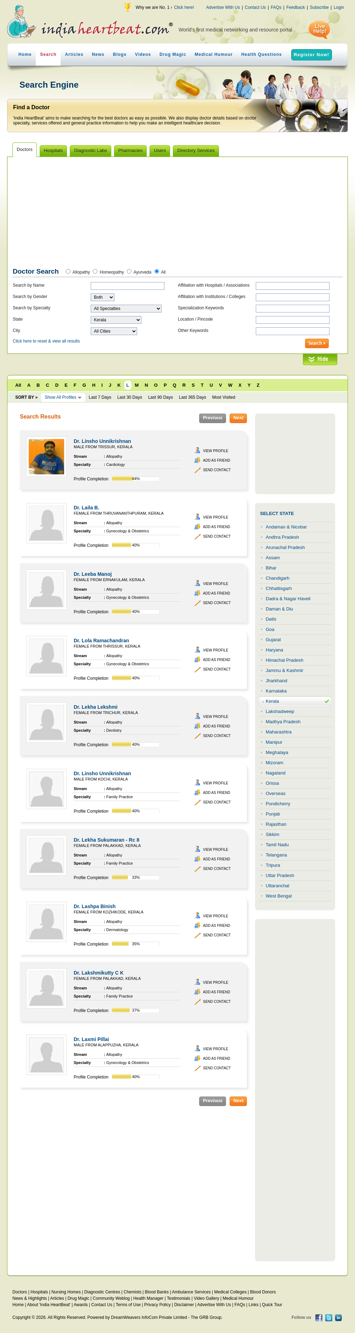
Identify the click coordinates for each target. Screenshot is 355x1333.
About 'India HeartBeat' (49, 1304)
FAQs (276, 7)
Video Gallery (206, 1298)
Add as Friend (216, 460)
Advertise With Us (223, 7)
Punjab (273, 814)
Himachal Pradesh (284, 660)
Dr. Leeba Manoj (93, 574)
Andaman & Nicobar (286, 527)
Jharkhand (276, 680)
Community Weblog (111, 1298)
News (98, 54)
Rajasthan (276, 824)
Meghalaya (277, 752)
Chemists (132, 1292)
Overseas (276, 793)
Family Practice (119, 797)
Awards (81, 1304)
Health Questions (261, 54)
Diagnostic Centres (102, 1292)
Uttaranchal (277, 885)
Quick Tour (272, 1304)
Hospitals (39, 1292)
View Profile (215, 451)
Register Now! (311, 54)
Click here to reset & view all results (46, 341)
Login (339, 7)
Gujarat (273, 639)
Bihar (271, 568)
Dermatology (117, 930)
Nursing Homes (66, 1292)
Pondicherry (278, 803)
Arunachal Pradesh (285, 547)
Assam (273, 557)
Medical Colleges (230, 1292)
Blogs (119, 54)
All (163, 272)
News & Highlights (29, 1298)
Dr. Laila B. (86, 507)
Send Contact (217, 470)
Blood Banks (157, 1292)
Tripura (273, 865)
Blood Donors (263, 1292)
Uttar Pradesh (280, 875)
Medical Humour (214, 54)
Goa (270, 629)
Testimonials (178, 1298)
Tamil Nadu (277, 844)
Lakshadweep (280, 711)
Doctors (19, 1292)
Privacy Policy (157, 1304)
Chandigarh (277, 578)
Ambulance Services (191, 1292)
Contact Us (255, 7)
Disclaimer (184, 1304)
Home (25, 54)
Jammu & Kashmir (284, 670)
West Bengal (279, 896)
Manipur (274, 742)
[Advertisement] (178, 213)
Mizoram (274, 762)
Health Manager (148, 1298)
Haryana (274, 650)
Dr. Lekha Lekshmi (96, 707)
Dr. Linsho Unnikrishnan (102, 441)
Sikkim (272, 834)
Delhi (271, 619)
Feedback (295, 7)
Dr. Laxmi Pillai (91, 1039)
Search (48, 54)
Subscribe (319, 7)
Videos (143, 54)
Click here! (184, 7)
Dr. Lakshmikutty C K (99, 973)
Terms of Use (128, 1304)
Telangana (276, 855)
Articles (74, 54)
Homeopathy (112, 272)
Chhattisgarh (279, 588)
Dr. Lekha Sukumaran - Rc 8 (106, 840)
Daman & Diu (279, 609)
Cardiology (115, 464)
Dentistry (114, 730)
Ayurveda (142, 272)
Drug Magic (172, 54)
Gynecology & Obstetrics (127, 531)
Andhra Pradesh (282, 537)
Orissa (272, 783)
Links (254, 1304)
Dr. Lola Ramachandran (101, 640)
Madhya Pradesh (283, 721)
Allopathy (81, 272)
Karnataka (276, 691)
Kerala (272, 701)
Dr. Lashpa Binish (94, 906)
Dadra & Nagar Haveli (288, 598)
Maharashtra (279, 732)
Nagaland (276, 773)
